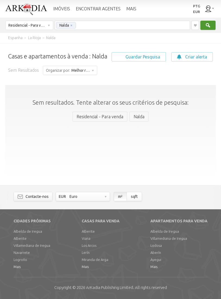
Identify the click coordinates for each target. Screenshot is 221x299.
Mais (17, 267)
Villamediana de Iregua (32, 245)
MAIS (131, 8)
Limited (109, 287)
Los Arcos (89, 245)
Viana (86, 238)
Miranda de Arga (95, 259)
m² (120, 196)
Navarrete (22, 252)
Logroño (20, 259)
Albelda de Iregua (28, 231)
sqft (134, 196)
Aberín (155, 252)
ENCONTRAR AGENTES (98, 8)
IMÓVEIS (61, 8)
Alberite (20, 238)
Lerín (86, 252)
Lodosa (156, 245)
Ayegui (155, 259)
